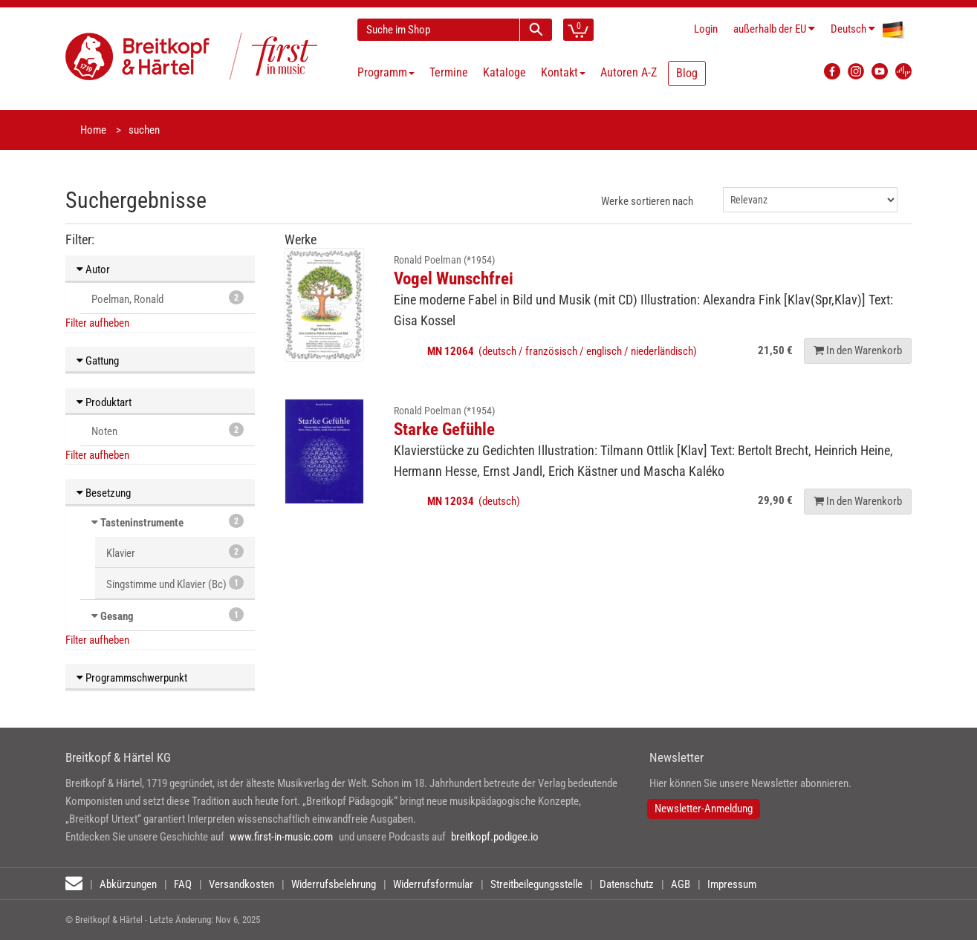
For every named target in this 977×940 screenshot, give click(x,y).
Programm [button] (386, 72)
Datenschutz (627, 884)
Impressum (731, 884)
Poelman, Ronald (167, 298)
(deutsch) (473, 501)
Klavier (175, 552)
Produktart (104, 402)
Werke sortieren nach (647, 201)
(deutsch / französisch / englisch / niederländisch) (562, 351)
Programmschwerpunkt (132, 678)
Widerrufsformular (433, 884)
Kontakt (563, 72)
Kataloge (504, 72)
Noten (167, 430)
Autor (93, 269)
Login (706, 29)
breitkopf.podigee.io (495, 836)
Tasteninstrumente (142, 522)
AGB (680, 884)
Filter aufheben (97, 323)
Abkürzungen (128, 884)
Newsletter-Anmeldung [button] (704, 808)
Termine (448, 72)
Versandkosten (241, 884)
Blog (687, 73)
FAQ (183, 884)
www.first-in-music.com (281, 836)
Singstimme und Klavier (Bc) (175, 583)
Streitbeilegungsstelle (536, 884)
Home (93, 130)
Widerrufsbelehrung (333, 884)
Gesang (117, 616)
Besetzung (104, 493)
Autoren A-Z (628, 72)
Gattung (98, 361)
